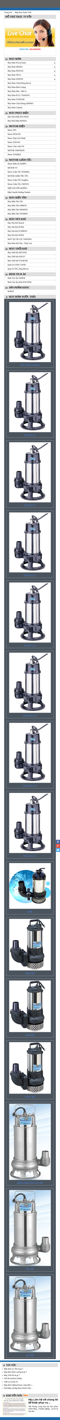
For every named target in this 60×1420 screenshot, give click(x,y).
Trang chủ (8, 12)
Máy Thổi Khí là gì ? (12, 1375)
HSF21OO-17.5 (30, 786)
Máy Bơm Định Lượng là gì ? (15, 1372)
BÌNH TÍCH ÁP (17, 274)
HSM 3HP (29, 1035)
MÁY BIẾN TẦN (18, 197)
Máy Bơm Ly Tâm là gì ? (13, 1369)
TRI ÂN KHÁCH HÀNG (13, 1379)
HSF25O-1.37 (30, 435)
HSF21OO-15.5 (30, 856)
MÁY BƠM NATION (30, 365)
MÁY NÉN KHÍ (17, 219)
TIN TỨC (11, 1365)
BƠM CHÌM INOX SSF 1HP (30, 1183)
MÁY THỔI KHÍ (18, 248)
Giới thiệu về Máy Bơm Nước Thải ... (18, 1388)
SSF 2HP (30, 1269)
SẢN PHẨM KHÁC (19, 287)
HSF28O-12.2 (30, 645)
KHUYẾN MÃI (14, 1395)
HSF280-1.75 (30, 505)
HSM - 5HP (30, 1096)
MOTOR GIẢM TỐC (20, 160)
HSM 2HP (29, 973)
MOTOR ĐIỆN (17, 126)
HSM (30, 912)
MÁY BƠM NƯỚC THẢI (22, 296)
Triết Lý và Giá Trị (11, 1382)
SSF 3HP (30, 1355)
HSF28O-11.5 (30, 575)
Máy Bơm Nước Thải (23, 12)
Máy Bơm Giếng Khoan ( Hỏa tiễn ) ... (19, 1385)
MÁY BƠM (15, 59)
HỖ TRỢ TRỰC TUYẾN (18, 16)
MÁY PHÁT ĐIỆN (19, 113)
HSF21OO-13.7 (30, 715)
